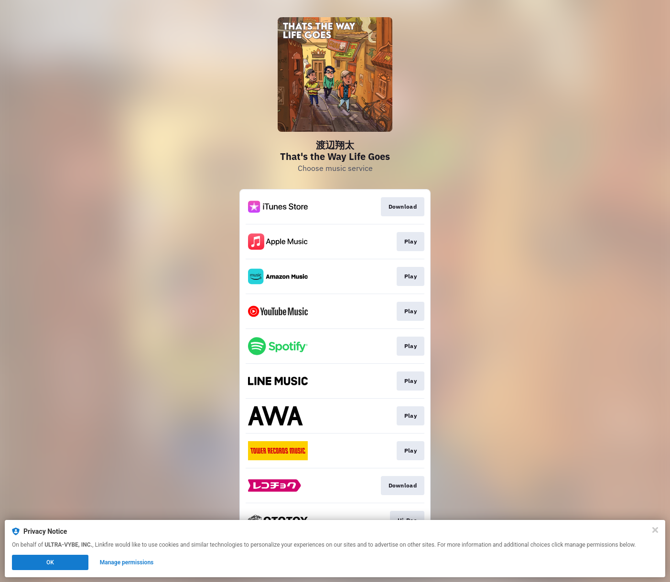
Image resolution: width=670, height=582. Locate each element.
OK (50, 562)
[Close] (655, 530)
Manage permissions (127, 562)
